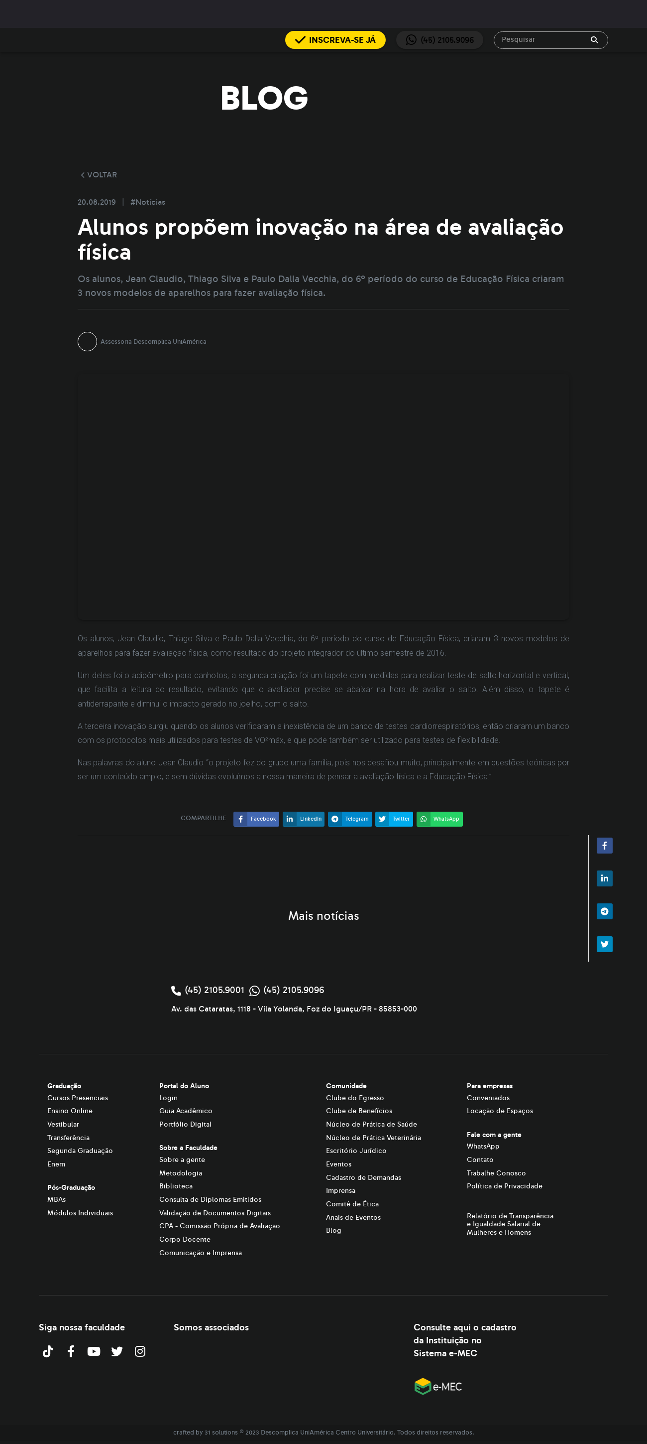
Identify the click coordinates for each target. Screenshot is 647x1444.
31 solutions (221, 1433)
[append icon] (594, 39)
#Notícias (147, 202)
